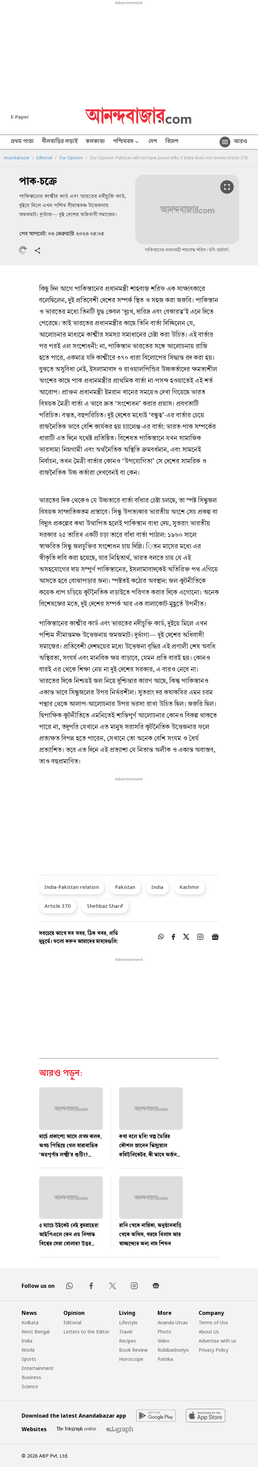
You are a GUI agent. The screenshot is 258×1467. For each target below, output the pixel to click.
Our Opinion (71, 158)
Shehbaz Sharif (105, 905)
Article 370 (58, 905)
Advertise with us (217, 1341)
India (157, 886)
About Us (209, 1331)
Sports (29, 1359)
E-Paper (20, 117)
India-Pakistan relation (72, 886)
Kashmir (189, 886)
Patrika (165, 1359)
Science (30, 1386)
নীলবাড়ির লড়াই (60, 142)
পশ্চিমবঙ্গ (126, 142)
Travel (125, 1331)
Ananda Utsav (172, 1322)
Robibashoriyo (173, 1350)
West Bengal (36, 1331)
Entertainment (38, 1368)
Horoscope (131, 1359)
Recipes (127, 1341)
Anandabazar (17, 158)
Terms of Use (213, 1322)
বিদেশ (171, 142)
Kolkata (30, 1322)
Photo (164, 1331)
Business (31, 1377)
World (28, 1350)
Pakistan (125, 886)
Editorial (44, 158)
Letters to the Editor (86, 1331)
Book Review (133, 1350)
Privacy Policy (213, 1350)
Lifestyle (128, 1322)
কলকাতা (95, 142)
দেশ (152, 142)
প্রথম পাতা (22, 142)
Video (163, 1341)
